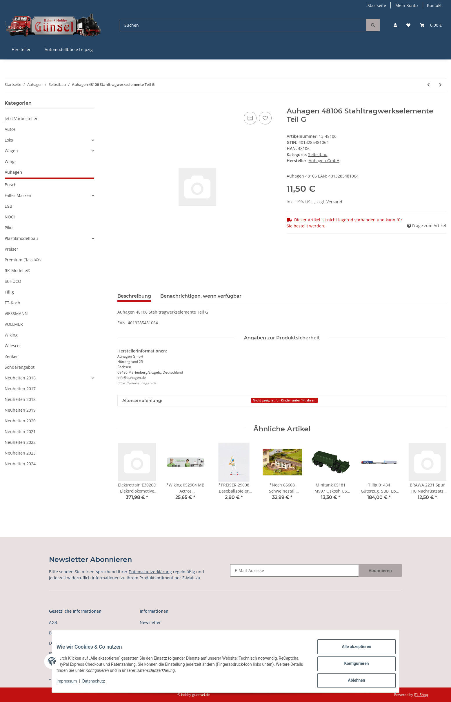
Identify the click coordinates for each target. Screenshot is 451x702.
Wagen (11, 150)
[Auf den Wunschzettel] (265, 118)
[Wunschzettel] (408, 25)
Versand (334, 202)
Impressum (71, 684)
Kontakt (434, 5)
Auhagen (13, 172)
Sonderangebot (19, 367)
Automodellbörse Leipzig (69, 49)
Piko (8, 227)
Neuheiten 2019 (20, 410)
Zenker (11, 356)
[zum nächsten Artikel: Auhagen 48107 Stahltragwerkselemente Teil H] (440, 84)
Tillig (9, 292)
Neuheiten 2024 (20, 463)
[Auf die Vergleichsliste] (250, 118)
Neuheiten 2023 (20, 453)
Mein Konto (406, 5)
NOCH (11, 217)
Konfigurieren (351, 666)
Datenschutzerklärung (150, 571)
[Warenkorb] (430, 25)
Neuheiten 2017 (20, 388)
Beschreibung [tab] (134, 296)
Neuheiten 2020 (20, 421)
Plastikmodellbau (21, 238)
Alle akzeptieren (351, 651)
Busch (11, 184)
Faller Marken (18, 195)
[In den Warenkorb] (122, 104)
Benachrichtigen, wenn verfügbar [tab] (200, 296)
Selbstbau (318, 154)
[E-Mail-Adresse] (294, 570)
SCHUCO (13, 281)
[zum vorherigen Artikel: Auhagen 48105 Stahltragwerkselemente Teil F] (428, 84)
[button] (395, 25)
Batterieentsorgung (68, 633)
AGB (53, 622)
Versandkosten (154, 633)
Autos (10, 129)
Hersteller (21, 49)
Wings (11, 161)
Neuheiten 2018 (20, 399)
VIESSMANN (16, 313)
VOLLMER (14, 324)
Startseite (377, 5)
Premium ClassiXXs (23, 260)
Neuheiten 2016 (20, 378)
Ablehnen (351, 681)
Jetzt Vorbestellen (22, 118)
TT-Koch (12, 302)
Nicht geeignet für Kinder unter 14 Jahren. (284, 400)
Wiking (11, 335)
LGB (8, 206)
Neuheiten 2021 (20, 431)
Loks (9, 140)
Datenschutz (98, 684)
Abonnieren (380, 570)
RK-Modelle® (17, 270)
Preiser (11, 249)
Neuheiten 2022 (20, 442)
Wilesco (12, 345)
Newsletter (150, 622)
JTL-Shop (421, 694)
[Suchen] (243, 25)
